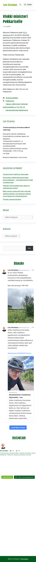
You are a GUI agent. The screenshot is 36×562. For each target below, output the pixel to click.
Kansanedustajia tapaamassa (17, 110)
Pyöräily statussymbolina (12, 199)
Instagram (19, 437)
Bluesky (19, 263)
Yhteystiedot (24, 559)
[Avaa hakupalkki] (20, 5)
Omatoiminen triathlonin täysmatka (15, 174)
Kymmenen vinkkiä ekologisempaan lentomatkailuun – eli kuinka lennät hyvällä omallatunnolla (18, 180)
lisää (7, 153)
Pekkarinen (10, 101)
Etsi (29, 248)
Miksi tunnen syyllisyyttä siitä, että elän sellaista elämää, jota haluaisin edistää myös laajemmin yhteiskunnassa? (17, 193)
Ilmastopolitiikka (12, 98)
